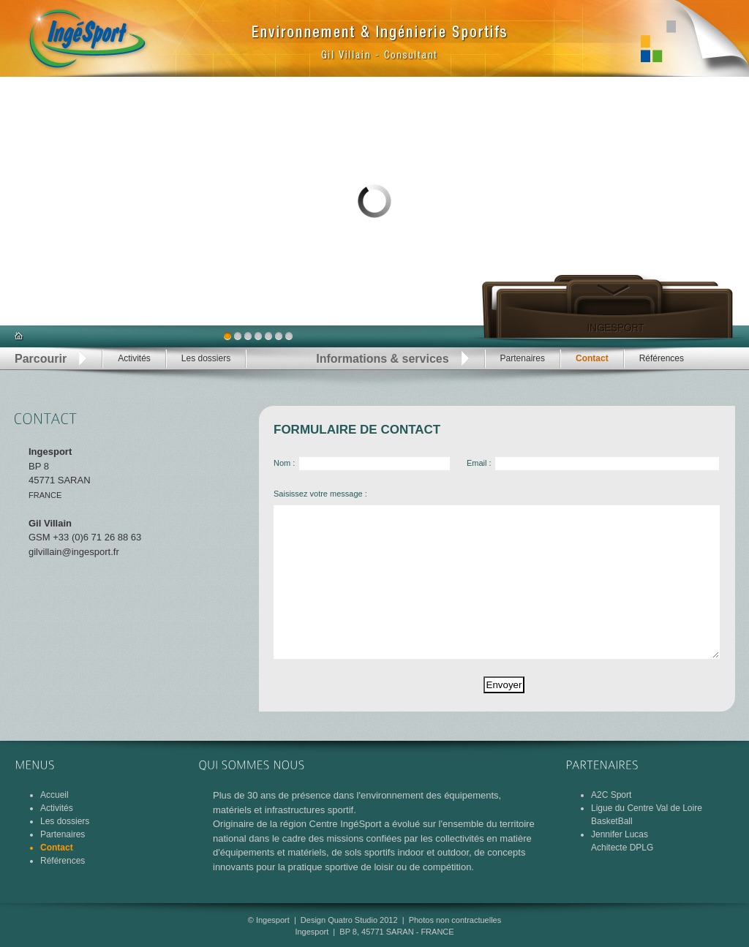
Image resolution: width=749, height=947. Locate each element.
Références (661, 358)
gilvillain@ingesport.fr (74, 551)
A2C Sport (611, 795)
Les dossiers (205, 358)
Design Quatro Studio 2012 (349, 920)
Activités (134, 358)
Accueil (54, 795)
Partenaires (522, 358)
